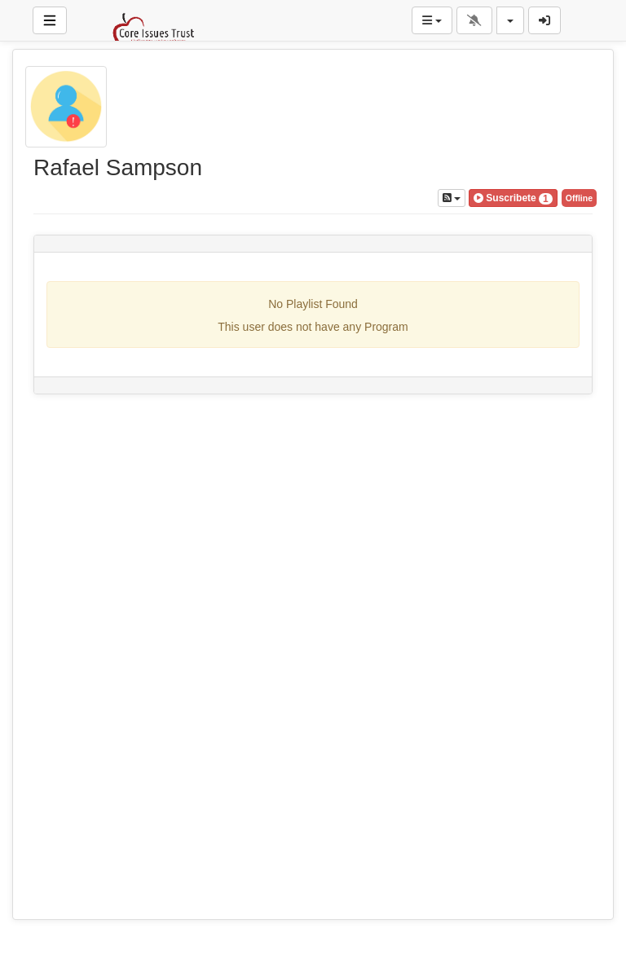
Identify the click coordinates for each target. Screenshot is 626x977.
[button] (513, 198)
